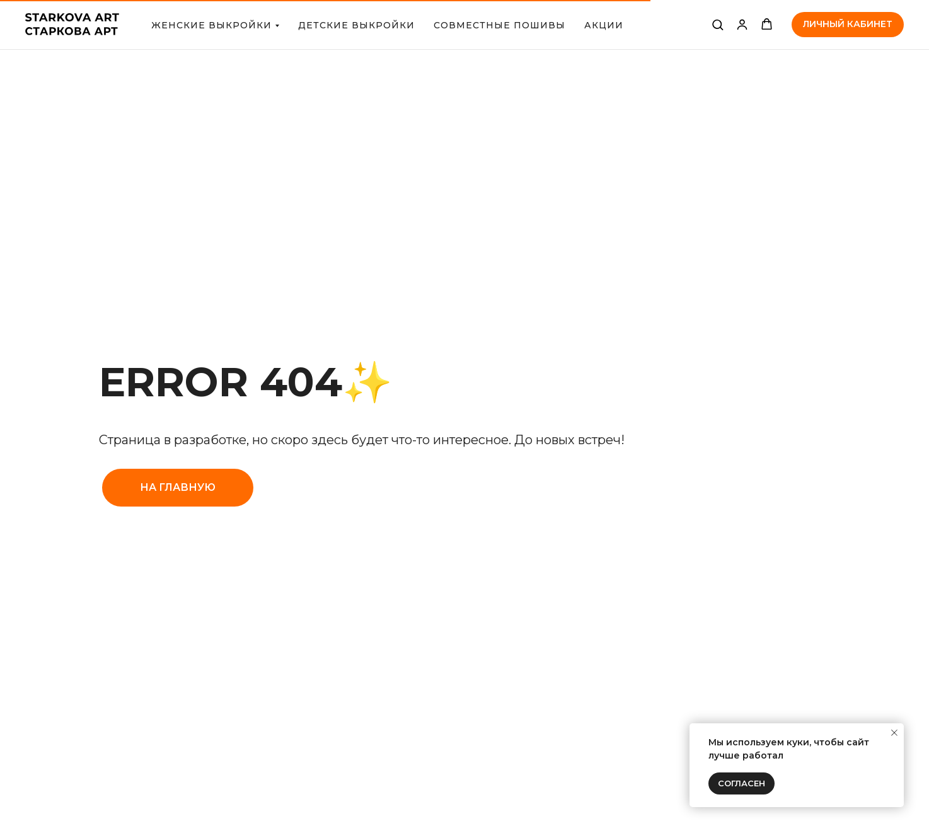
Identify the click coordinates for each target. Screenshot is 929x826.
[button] (718, 24)
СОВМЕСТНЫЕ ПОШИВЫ (499, 25)
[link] (742, 24)
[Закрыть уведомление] (894, 732)
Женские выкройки (211, 25)
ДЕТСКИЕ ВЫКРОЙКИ (356, 25)
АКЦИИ (603, 25)
